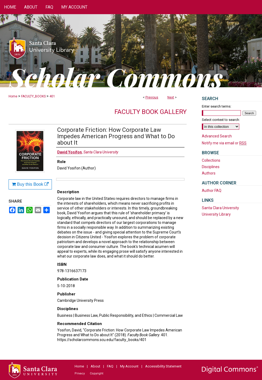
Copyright (96, 373)
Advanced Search (217, 136)
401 (52, 96)
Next (170, 97)
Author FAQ (211, 190)
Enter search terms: (216, 106)
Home (13, 96)
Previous (151, 97)
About (95, 366)
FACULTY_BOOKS (33, 96)
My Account (129, 366)
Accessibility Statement (163, 366)
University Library (216, 214)
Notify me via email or (224, 143)
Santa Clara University (220, 208)
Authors (208, 173)
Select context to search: (221, 120)
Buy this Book (30, 184)
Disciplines (210, 167)
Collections (211, 160)
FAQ (110, 366)
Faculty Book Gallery (150, 112)
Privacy (80, 373)
